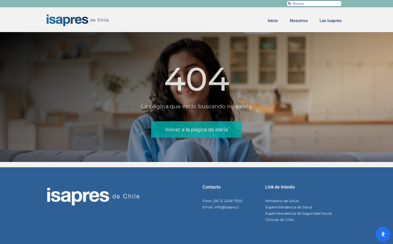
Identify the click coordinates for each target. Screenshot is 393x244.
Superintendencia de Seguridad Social (298, 213)
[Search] (289, 4)
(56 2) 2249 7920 (227, 201)
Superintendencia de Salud (288, 207)
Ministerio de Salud (282, 201)
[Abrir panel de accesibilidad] (383, 234)
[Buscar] (314, 4)
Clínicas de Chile (279, 219)
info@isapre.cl (226, 207)
